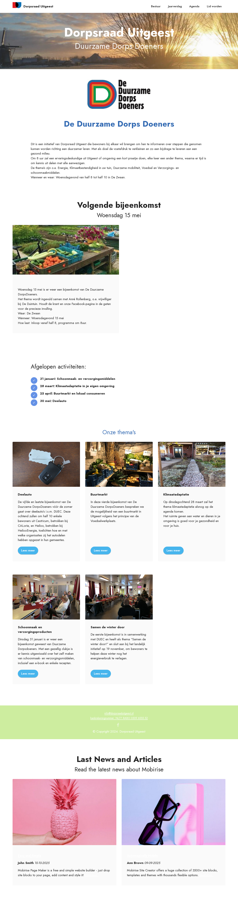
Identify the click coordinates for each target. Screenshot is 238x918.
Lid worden (214, 6)
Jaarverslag (175, 6)
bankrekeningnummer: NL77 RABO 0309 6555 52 (119, 719)
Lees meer (28, 550)
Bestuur (155, 6)
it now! (45, 405)
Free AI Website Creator (119, 912)
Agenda (194, 6)
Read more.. (93, 876)
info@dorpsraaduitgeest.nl (119, 714)
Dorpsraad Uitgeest (38, 6)
